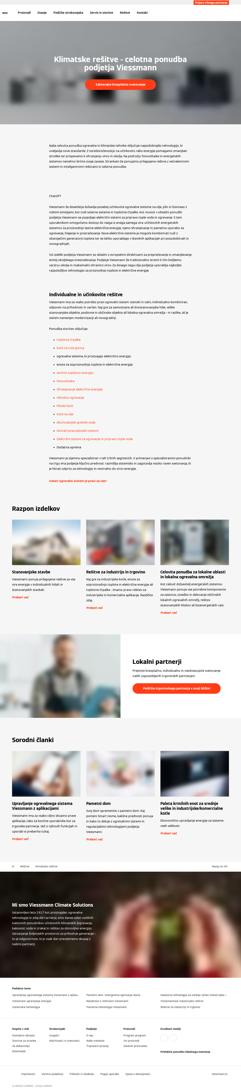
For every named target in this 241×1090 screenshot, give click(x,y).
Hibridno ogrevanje (70, 398)
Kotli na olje (65, 414)
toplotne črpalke (69, 340)
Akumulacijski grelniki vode (76, 422)
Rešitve (125, 12)
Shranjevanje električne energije (80, 389)
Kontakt (142, 12)
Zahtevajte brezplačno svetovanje (120, 85)
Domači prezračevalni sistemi (77, 431)
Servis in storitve (101, 12)
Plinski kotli (65, 406)
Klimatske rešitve (46, 866)
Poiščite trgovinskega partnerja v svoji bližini (176, 688)
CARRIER (47, 1086)
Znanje (42, 12)
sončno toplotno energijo (75, 373)
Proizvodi (24, 12)
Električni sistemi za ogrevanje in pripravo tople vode (95, 439)
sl (13, 866)
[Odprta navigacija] (5, 13)
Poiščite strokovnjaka (68, 12)
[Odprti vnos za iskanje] (227, 13)
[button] (220, 866)
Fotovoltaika (66, 381)
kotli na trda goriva (70, 348)
